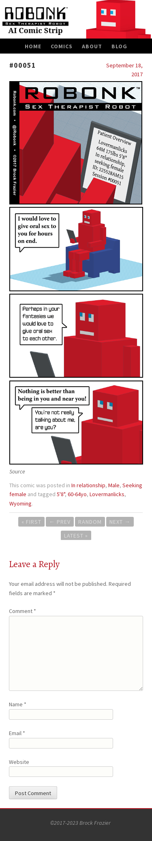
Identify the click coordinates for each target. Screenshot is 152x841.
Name (17, 704)
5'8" (61, 494)
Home (33, 46)
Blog (119, 46)
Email (17, 733)
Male (114, 485)
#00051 (22, 65)
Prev (60, 521)
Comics (62, 46)
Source (17, 471)
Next (120, 521)
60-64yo (77, 494)
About (92, 46)
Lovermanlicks (107, 494)
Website (19, 762)
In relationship (88, 485)
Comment (22, 611)
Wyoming (20, 503)
